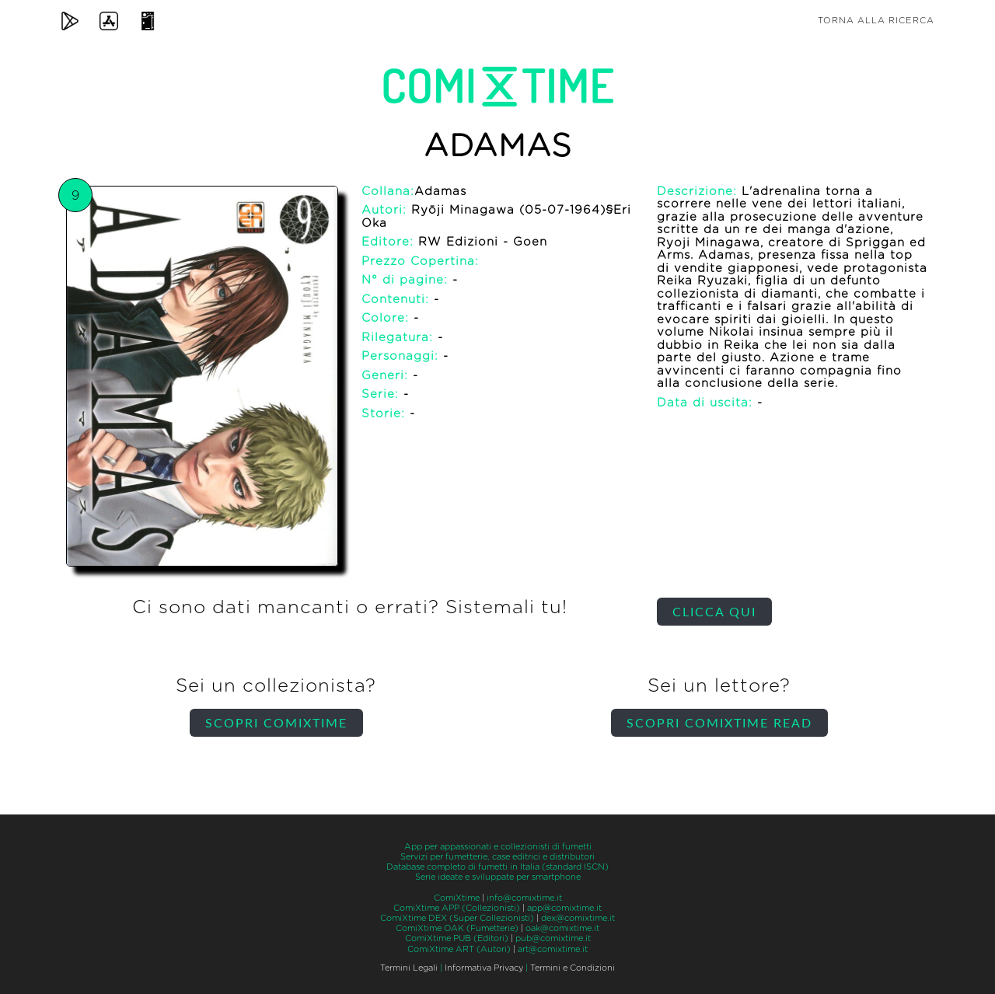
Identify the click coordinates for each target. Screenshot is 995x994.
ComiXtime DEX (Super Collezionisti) (457, 918)
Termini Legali (409, 968)
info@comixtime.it (524, 898)
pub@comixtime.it (553, 938)
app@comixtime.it (564, 908)
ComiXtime (457, 898)
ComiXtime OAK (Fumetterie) (457, 928)
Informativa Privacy (484, 968)
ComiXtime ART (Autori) (459, 949)
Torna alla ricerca (876, 20)
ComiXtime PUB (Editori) (456, 938)
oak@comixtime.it (562, 928)
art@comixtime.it (553, 949)
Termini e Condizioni (572, 968)
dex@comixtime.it (578, 918)
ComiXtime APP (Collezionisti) (456, 908)
